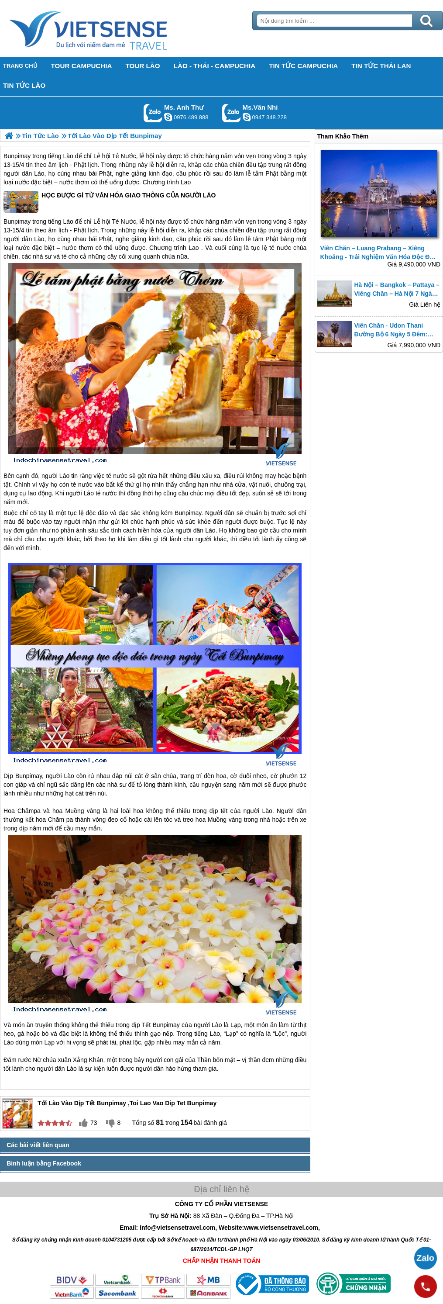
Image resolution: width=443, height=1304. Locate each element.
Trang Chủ (110, 28)
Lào (68, 155)
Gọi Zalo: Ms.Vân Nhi (231, 113)
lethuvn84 (168, 117)
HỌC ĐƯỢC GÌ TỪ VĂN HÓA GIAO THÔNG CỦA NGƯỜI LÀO (109, 202)
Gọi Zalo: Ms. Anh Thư (153, 113)
